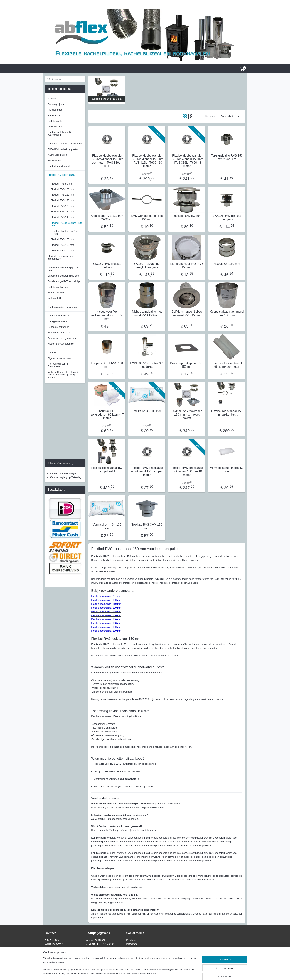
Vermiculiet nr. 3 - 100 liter (106, 526)
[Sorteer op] (230, 116)
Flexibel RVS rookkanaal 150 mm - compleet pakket (187, 414)
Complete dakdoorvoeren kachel (65, 143)
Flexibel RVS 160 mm (62, 239)
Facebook (131, 940)
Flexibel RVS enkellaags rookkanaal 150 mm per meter (147, 471)
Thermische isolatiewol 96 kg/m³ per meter (227, 365)
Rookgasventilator (57, 321)
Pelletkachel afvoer (58, 287)
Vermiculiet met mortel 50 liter (227, 469)
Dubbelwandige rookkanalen (63, 307)
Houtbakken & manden (60, 166)
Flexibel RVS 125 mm (62, 206)
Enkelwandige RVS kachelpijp (64, 281)
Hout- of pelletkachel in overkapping (60, 133)
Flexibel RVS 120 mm (62, 200)
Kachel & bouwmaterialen (61, 343)
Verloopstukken (56, 298)
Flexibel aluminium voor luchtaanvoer (60, 257)
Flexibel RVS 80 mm (61, 183)
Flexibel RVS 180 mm (62, 244)
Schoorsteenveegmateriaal (62, 338)
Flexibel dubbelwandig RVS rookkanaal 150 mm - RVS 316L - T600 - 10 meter (146, 161)
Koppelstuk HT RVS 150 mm (107, 365)
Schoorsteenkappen (58, 327)
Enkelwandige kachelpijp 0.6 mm (63, 269)
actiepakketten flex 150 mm (66, 232)
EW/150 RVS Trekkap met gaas (226, 217)
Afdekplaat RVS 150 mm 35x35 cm (107, 217)
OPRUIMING (55, 126)
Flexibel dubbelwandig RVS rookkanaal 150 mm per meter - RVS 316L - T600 (106, 161)
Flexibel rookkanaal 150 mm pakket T (106, 469)
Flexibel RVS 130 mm (62, 211)
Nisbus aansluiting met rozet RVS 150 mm (147, 313)
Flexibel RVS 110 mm (62, 194)
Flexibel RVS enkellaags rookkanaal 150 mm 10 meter (187, 471)
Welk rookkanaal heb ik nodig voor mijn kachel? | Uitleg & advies (63, 375)
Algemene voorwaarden (60, 358)
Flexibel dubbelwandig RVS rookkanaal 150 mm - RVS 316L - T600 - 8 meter (186, 161)
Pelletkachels (55, 121)
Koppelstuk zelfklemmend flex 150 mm (227, 313)
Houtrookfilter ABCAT (59, 315)
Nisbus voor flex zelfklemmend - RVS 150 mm (106, 315)
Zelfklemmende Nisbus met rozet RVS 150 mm (186, 313)
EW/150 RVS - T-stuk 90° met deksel (146, 365)
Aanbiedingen (55, 109)
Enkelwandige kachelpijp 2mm (64, 275)
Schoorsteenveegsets (59, 332)
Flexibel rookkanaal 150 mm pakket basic (226, 412)
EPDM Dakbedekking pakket (63, 149)
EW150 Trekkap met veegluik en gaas (146, 265)
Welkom (52, 98)
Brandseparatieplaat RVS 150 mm (186, 365)
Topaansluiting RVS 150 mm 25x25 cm (227, 157)
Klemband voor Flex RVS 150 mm (186, 265)
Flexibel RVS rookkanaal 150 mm (66, 224)
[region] (120, 968)
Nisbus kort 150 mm (227, 263)
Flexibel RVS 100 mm (62, 189)
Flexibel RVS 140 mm (62, 217)
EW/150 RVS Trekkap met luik (106, 265)
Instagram (131, 943)
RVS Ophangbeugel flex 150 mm (147, 217)
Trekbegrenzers (56, 292)
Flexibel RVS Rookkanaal (61, 174)
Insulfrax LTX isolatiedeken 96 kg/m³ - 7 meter (107, 414)
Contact (52, 352)
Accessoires (54, 160)
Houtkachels (54, 115)
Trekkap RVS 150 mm (186, 215)
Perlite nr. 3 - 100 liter (147, 411)
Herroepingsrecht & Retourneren (58, 365)
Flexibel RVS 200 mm (62, 250)
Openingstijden (56, 104)
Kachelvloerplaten (57, 154)
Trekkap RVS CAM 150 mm (146, 526)
